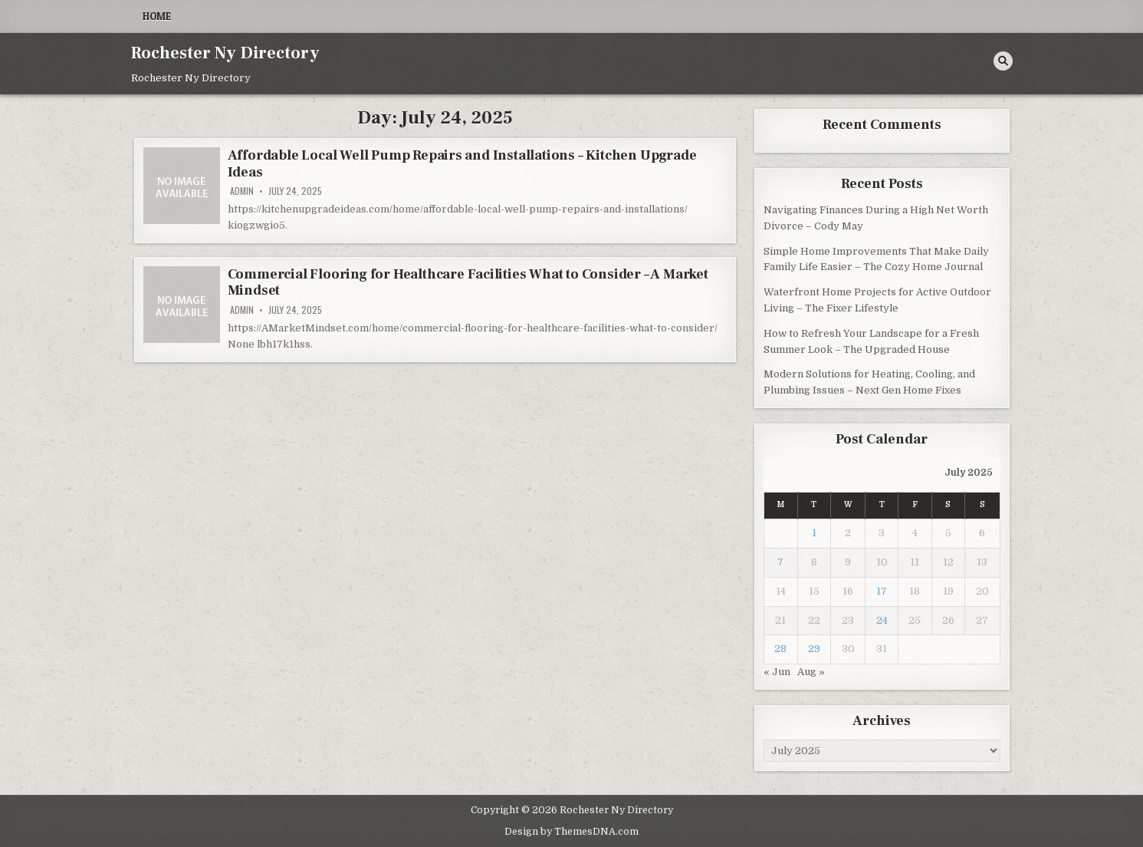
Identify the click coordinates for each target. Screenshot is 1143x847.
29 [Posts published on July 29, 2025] (814, 648)
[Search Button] (1003, 61)
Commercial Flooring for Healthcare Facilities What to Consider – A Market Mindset (468, 282)
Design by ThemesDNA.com (571, 831)
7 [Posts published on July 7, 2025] (780, 562)
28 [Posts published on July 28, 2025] (780, 648)
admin (242, 191)
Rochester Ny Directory (225, 53)
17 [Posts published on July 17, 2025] (881, 591)
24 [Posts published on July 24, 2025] (882, 620)
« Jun (777, 671)
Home (157, 16)
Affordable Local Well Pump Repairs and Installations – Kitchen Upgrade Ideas (462, 164)
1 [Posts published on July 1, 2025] (814, 533)
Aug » (811, 671)
